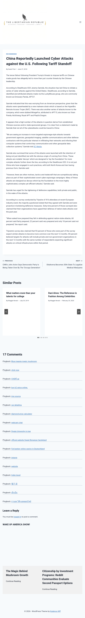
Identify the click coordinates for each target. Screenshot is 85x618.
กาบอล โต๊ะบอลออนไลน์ (21, 501)
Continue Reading (13, 581)
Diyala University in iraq (21, 431)
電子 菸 (14, 484)
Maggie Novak (13, 300)
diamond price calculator (21, 414)
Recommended (11, 54)
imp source (16, 396)
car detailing (16, 405)
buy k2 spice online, (19, 387)
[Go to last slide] (6, 311)
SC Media (38, 146)
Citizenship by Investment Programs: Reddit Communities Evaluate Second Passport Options (57, 577)
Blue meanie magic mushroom (24, 361)
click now (15, 370)
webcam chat (17, 422)
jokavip (14, 458)
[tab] (38, 337)
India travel (15, 475)
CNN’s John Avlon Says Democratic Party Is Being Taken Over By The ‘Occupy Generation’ (22, 264)
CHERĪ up (15, 379)
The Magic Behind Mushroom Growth (17, 573)
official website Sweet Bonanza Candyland (28, 440)
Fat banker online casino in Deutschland (27, 449)
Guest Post (12, 69)
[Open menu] (80, 22)
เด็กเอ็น (14, 492)
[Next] (79, 311)
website (14, 466)
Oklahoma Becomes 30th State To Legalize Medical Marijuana (63, 264)
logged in (17, 517)
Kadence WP (55, 611)
